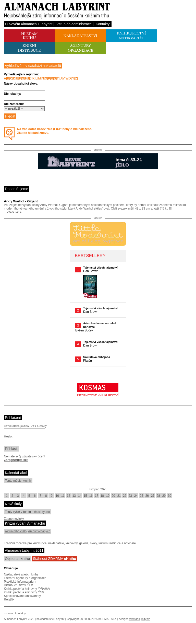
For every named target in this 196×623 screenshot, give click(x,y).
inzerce (8, 613)
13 (74, 496)
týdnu (46, 512)
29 (164, 496)
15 (85, 496)
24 (136, 496)
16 (91, 496)
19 (107, 496)
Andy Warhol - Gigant (21, 201)
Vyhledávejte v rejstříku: (21, 74)
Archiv (27, 480)
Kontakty (102, 24)
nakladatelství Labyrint (50, 618)
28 (158, 496)
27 (152, 496)
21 (119, 496)
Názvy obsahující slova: (21, 83)
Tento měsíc (13, 480)
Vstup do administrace (74, 24)
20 (113, 496)
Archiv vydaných (39, 531)
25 (141, 496)
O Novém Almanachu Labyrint (28, 24)
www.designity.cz (139, 618)
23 (130, 496)
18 (102, 496)
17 (96, 496)
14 (79, 496)
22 (124, 496)
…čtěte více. (13, 212)
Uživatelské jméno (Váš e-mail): (25, 426)
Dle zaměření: (14, 104)
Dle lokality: (12, 94)
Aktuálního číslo (16, 531)
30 (169, 496)
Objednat (17, 559)
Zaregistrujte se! (16, 460)
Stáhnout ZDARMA (54, 559)
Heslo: (8, 436)
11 (63, 496)
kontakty (20, 613)
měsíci (36, 512)
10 (57, 496)
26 (147, 496)
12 (68, 496)
